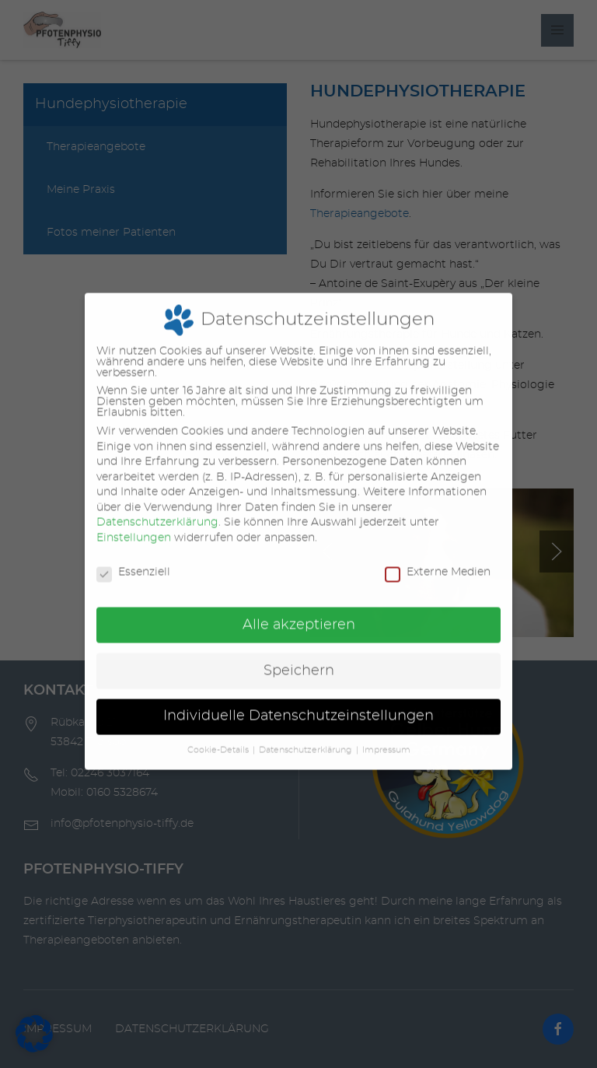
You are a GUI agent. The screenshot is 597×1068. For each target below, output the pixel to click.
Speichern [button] (299, 657)
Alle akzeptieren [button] (299, 611)
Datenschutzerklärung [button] (305, 737)
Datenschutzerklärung (157, 509)
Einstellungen (133, 524)
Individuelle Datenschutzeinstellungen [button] (298, 703)
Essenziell (133, 558)
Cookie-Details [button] (218, 737)
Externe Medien (438, 558)
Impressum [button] (386, 737)
